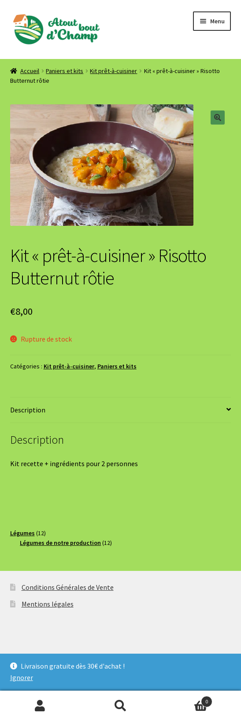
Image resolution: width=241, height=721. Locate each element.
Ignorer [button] (21, 677)
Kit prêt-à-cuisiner (113, 71)
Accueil (29, 71)
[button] (218, 117)
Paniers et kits (64, 71)
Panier (186, 699)
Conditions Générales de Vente (68, 587)
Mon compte (40, 706)
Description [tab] (27, 409)
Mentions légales (48, 604)
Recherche (120, 706)
